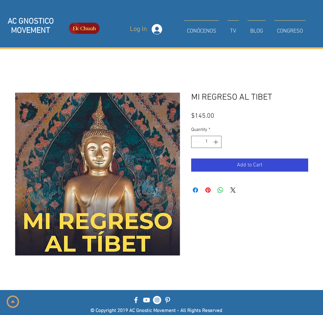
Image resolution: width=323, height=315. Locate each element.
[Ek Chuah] (84, 28)
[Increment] (216, 142)
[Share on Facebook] (195, 190)
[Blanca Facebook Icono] (136, 300)
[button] (201, 28)
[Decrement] (196, 142)
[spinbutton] (206, 142)
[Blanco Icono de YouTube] (146, 300)
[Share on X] (233, 190)
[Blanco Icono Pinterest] (167, 300)
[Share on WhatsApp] (220, 190)
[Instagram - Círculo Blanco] (157, 300)
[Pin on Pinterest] (208, 190)
